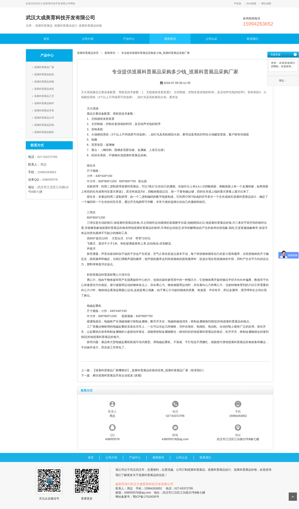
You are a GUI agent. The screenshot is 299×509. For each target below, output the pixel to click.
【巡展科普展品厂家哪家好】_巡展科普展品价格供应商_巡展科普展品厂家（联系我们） (149, 370)
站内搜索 (251, 3)
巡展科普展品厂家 (44, 67)
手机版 (237, 3)
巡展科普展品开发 (44, 110)
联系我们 (252, 38)
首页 (46, 38)
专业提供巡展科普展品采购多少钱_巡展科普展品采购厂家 (155, 52)
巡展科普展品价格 (128, 222)
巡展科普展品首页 (88, 52)
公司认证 (211, 38)
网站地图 (266, 3)
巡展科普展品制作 (44, 103)
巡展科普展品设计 (245, 196)
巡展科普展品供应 (44, 88)
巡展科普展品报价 (44, 132)
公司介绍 (87, 38)
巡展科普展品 (130, 186)
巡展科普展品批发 (44, 74)
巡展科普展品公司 (44, 117)
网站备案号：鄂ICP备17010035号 (137, 496)
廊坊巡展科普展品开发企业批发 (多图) (117, 375)
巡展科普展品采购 (44, 81)
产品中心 (129, 38)
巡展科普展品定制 (44, 124)
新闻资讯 (170, 38)
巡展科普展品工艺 (44, 96)
